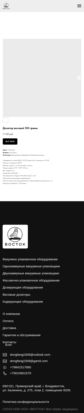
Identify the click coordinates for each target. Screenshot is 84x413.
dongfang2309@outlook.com (30, 354)
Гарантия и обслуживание (22, 335)
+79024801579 (20, 373)
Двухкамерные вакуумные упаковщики (31, 273)
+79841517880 (20, 367)
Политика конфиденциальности (26, 402)
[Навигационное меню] (79, 6)
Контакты (9, 342)
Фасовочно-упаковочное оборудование (31, 280)
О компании (11, 314)
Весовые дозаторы (37, 155)
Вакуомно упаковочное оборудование (30, 259)
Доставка (9, 328)
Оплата (8, 321)
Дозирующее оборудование (21, 155)
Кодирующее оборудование (23, 301)
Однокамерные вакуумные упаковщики (31, 266)
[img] (15, 236)
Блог (8, 344)
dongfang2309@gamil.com (29, 361)
